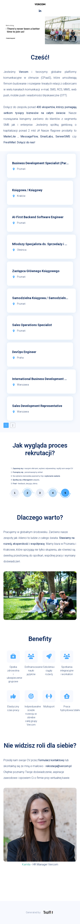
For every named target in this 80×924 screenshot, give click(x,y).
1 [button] (6, 425)
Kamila (26, 864)
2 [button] (12, 425)
